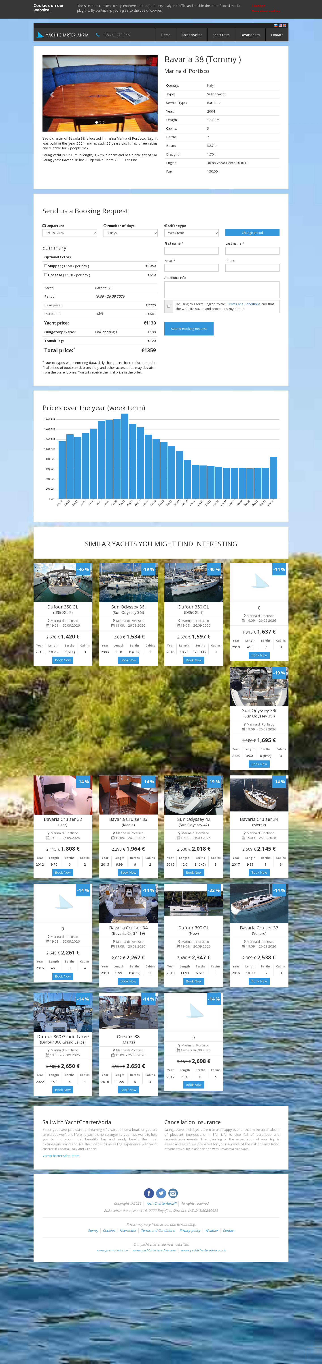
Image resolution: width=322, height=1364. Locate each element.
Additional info (175, 277)
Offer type (175, 225)
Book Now (63, 660)
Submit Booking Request (189, 329)
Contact (277, 34)
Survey (93, 1230)
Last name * (234, 243)
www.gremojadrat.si (112, 1250)
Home (165, 34)
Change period (252, 233)
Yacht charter (191, 34)
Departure (53, 225)
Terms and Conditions (244, 304)
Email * (169, 260)
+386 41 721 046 (116, 34)
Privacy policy (189, 1230)
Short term (221, 34)
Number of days (119, 225)
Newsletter (128, 1230)
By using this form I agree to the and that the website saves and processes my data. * (225, 306)
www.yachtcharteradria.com (154, 1250)
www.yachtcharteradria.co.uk (203, 1250)
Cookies (109, 1230)
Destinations (250, 34)
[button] (51, 93)
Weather (211, 1230)
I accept (258, 5)
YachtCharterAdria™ (161, 1203)
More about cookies (266, 11)
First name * (173, 243)
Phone (230, 260)
